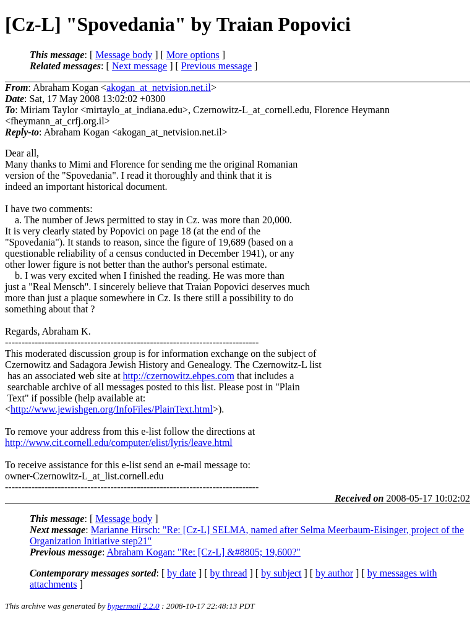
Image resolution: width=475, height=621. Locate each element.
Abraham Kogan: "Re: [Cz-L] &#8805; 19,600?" (203, 552)
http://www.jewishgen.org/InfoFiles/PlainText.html (112, 409)
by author (334, 573)
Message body (123, 54)
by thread (228, 573)
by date (181, 573)
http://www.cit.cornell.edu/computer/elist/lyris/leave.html (119, 442)
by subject (281, 573)
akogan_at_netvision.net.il (158, 87)
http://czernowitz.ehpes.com (178, 375)
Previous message (216, 66)
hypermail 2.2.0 (134, 605)
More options (193, 54)
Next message (139, 66)
